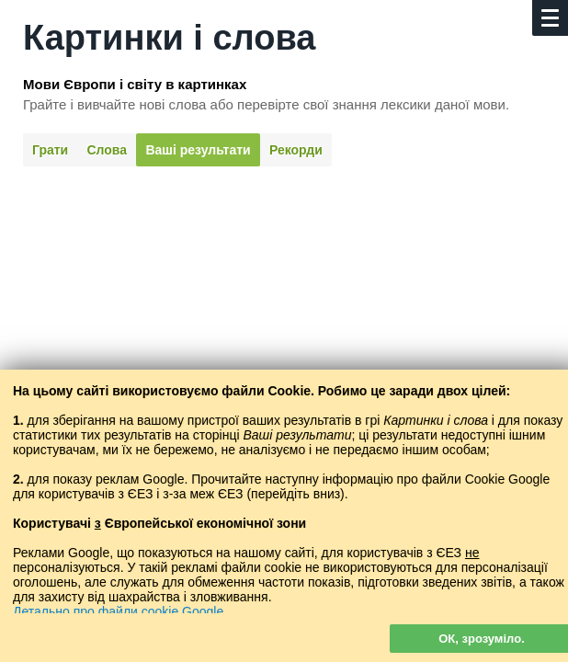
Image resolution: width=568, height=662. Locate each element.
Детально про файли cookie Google (118, 611)
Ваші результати (197, 150)
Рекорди (296, 150)
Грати (50, 150)
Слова (107, 150)
